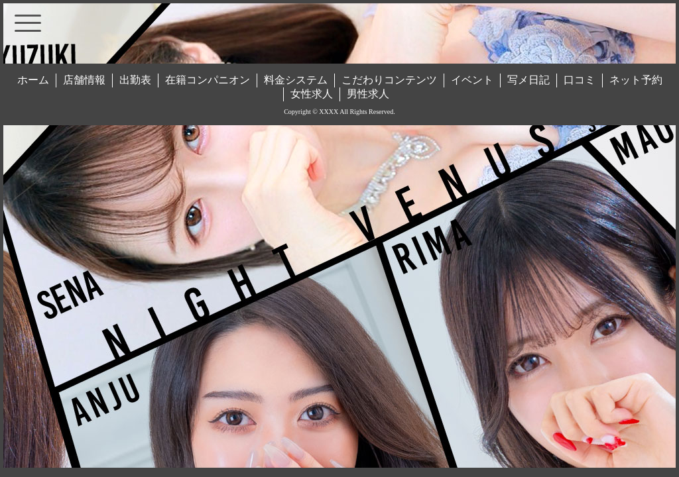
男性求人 (368, 93)
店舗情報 (84, 79)
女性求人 (311, 93)
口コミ (579, 79)
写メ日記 (528, 79)
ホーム (33, 79)
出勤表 (135, 79)
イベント (472, 79)
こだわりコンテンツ (389, 79)
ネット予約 (635, 79)
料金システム (296, 79)
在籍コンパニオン (207, 79)
